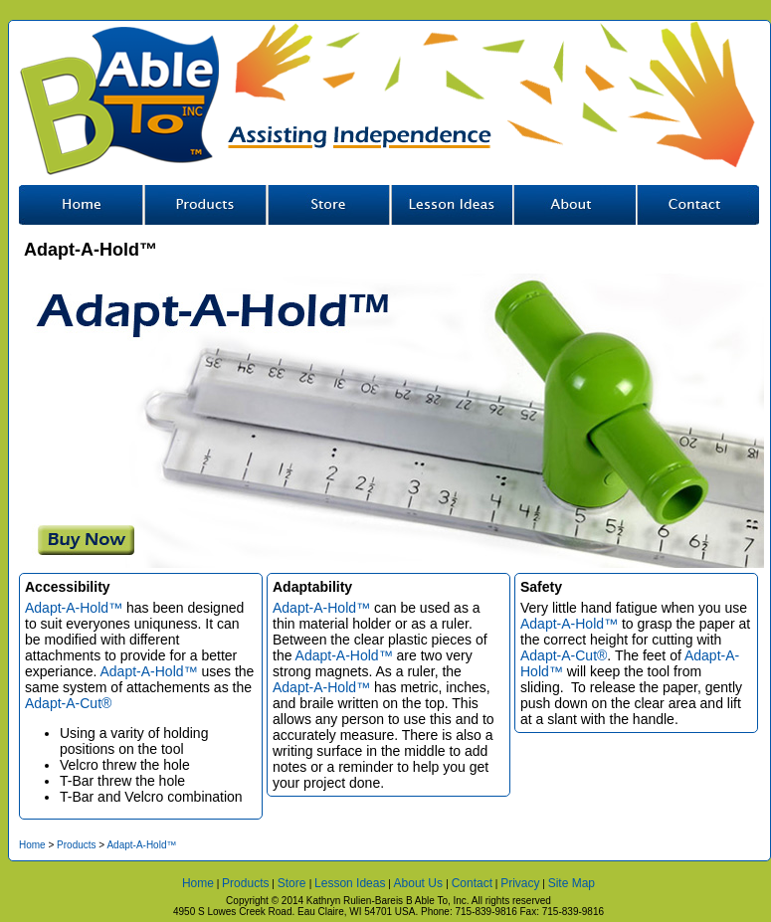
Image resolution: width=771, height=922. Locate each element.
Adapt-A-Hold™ (73, 608)
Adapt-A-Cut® (68, 703)
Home (80, 205)
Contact (697, 205)
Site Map (571, 883)
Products (76, 844)
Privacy (519, 883)
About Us (420, 883)
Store (327, 205)
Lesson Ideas (450, 205)
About (574, 205)
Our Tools (204, 205)
